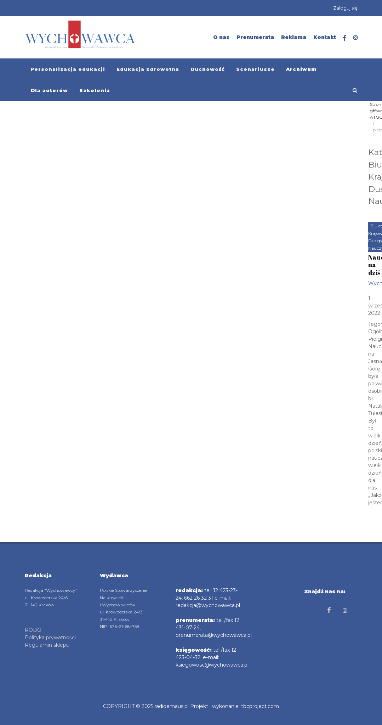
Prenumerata (255, 37)
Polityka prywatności (50, 637)
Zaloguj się (345, 8)
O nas (221, 37)
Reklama (293, 37)
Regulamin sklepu (47, 645)
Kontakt (324, 37)
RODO (33, 630)
